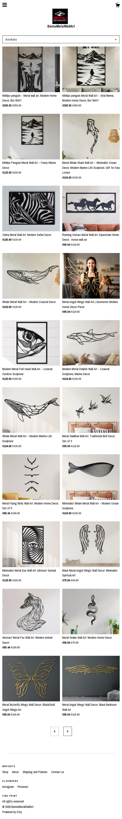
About (16, 772)
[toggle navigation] (4, 5)
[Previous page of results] (54, 731)
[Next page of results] (67, 731)
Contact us (57, 772)
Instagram (8, 787)
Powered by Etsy (12, 812)
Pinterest (23, 787)
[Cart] (117, 6)
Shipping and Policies (35, 772)
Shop (5, 772)
